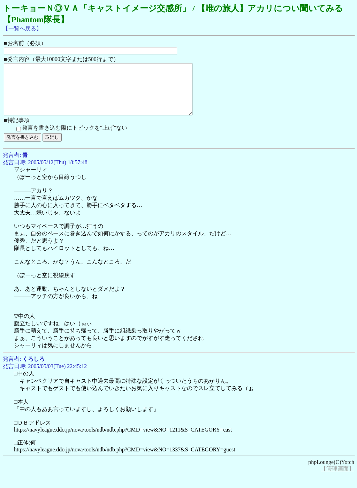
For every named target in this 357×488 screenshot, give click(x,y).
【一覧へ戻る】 (22, 28)
